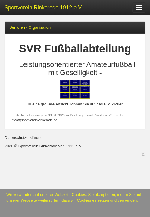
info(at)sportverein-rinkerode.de (34, 120)
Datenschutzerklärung (23, 137)
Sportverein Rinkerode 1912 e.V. (44, 8)
